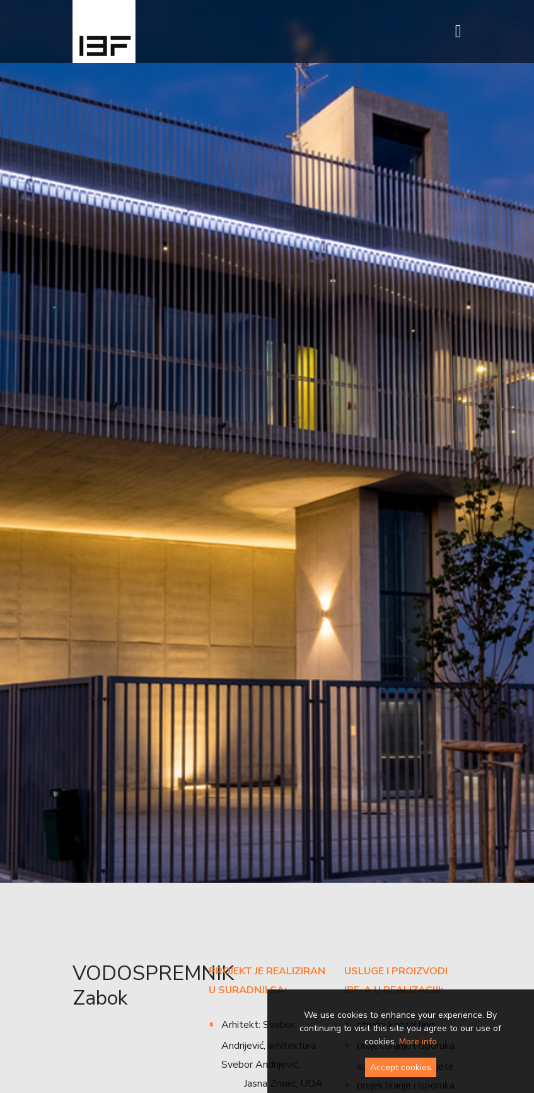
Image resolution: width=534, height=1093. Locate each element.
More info (418, 1042)
